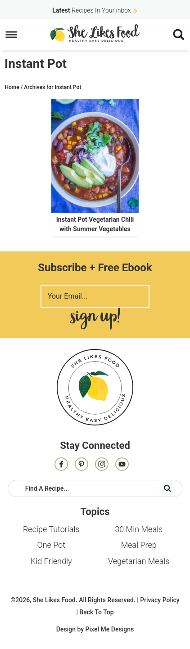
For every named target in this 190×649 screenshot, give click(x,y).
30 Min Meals (139, 529)
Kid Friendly (51, 561)
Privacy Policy (160, 600)
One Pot (51, 545)
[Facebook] (61, 465)
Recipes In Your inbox (91, 10)
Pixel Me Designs (110, 629)
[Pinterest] (81, 465)
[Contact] (122, 465)
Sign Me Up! (95, 319)
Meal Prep (139, 545)
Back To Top (96, 612)
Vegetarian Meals (138, 561)
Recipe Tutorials (51, 529)
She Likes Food (95, 33)
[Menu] (11, 35)
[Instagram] (102, 465)
